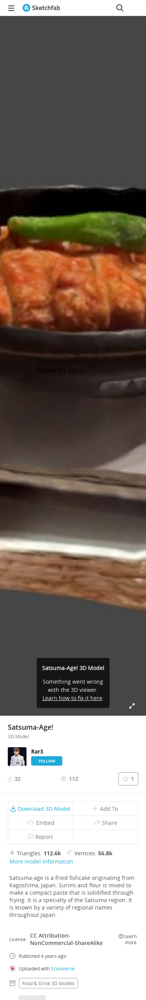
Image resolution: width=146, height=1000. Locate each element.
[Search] (119, 8)
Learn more (128, 939)
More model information (41, 861)
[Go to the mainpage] (41, 8)
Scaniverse (63, 968)
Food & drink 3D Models (48, 983)
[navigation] (11, 8)
